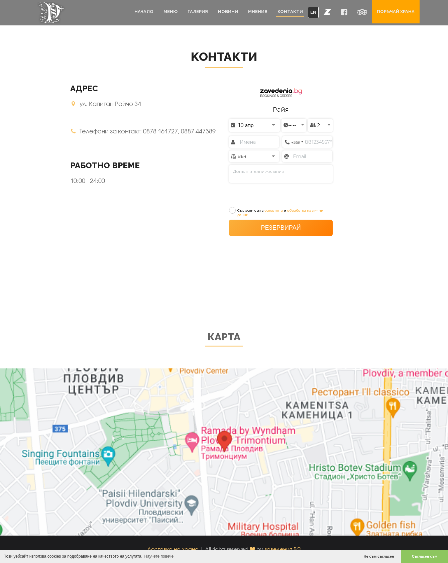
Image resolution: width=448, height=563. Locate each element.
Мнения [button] (257, 11)
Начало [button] (143, 11)
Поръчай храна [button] (396, 11)
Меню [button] (170, 11)
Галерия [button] (198, 11)
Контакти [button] (290, 11)
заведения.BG (282, 549)
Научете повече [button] (159, 556)
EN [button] (313, 12)
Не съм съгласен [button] (379, 556)
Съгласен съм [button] (424, 556)
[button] (327, 11)
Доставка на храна (173, 549)
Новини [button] (228, 11)
